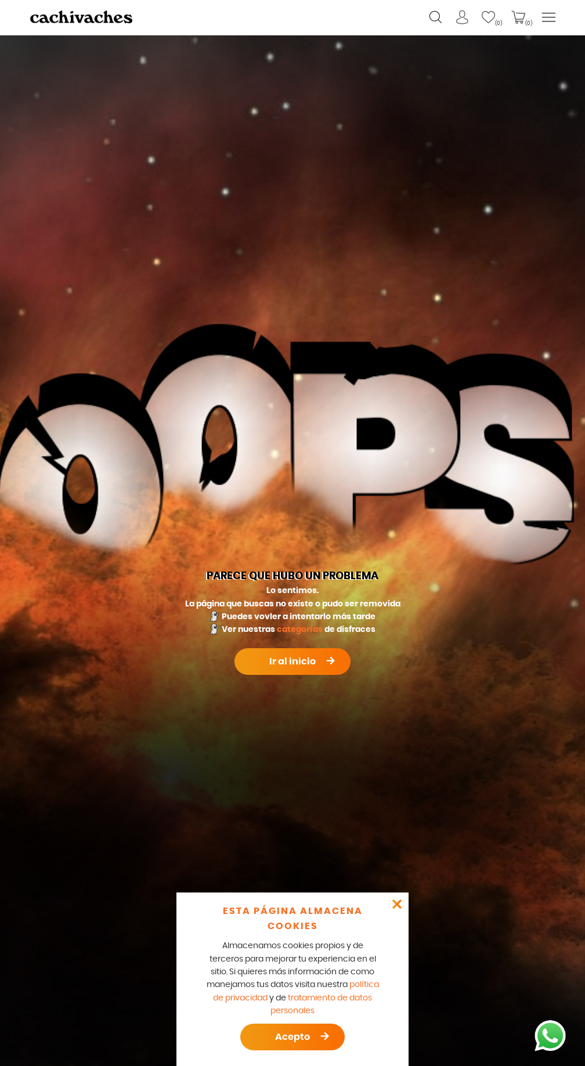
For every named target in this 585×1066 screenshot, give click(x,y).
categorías (300, 630)
